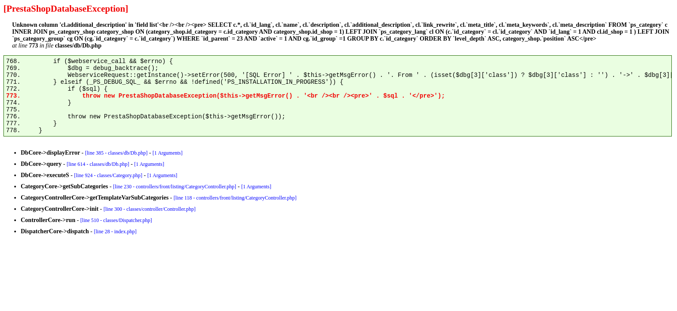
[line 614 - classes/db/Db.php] (98, 164)
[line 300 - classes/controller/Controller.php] (150, 209)
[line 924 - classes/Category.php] (108, 175)
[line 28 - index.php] (115, 231)
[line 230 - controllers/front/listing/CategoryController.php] (174, 187)
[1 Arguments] (167, 153)
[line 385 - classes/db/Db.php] (116, 153)
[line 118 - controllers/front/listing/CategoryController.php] (235, 198)
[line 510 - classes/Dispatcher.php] (116, 220)
